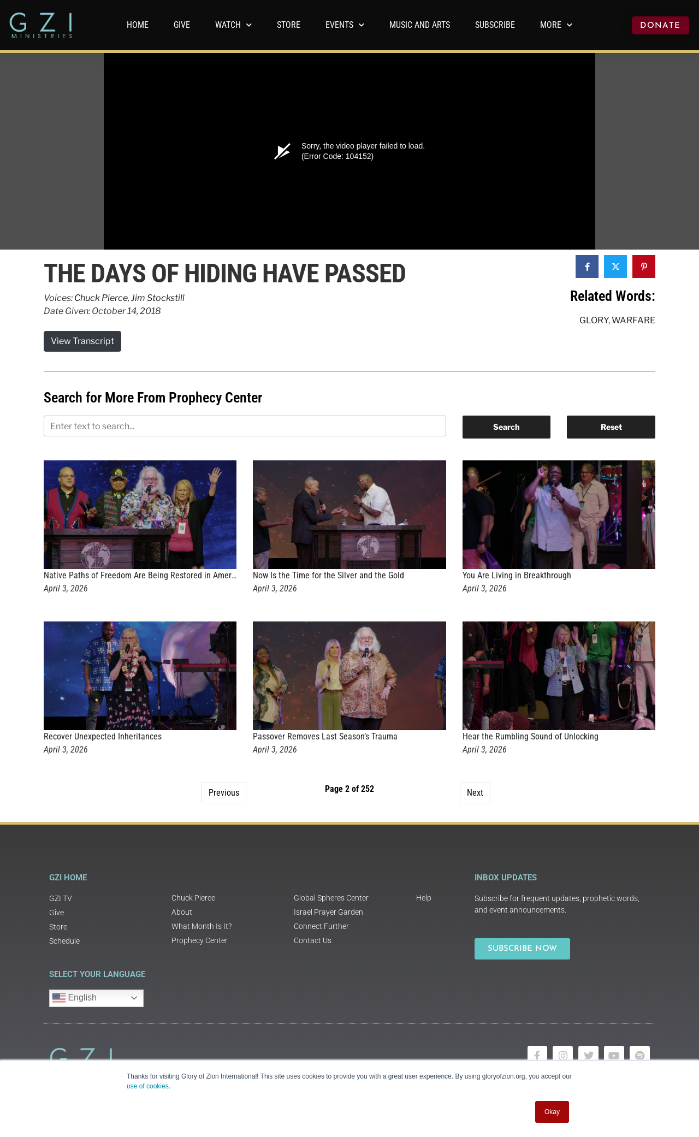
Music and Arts (419, 25)
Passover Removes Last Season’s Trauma (325, 736)
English (74, 998)
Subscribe (495, 25)
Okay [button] (552, 1112)
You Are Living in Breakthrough (517, 575)
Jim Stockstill (158, 298)
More (556, 24)
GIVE (182, 25)
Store (288, 25)
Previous (224, 792)
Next (475, 792)
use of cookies (148, 1086)
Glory (593, 320)
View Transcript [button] (82, 341)
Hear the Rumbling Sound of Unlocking (531, 736)
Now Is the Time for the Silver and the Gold (328, 575)
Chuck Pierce (101, 298)
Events (344, 24)
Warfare (633, 320)
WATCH (233, 24)
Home (138, 25)
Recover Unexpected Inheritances (103, 736)
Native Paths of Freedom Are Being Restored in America (143, 575)
